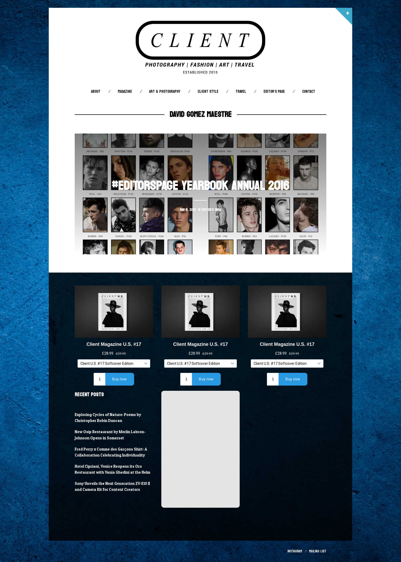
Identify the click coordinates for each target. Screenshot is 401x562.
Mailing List (317, 551)
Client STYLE (208, 91)
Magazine (125, 91)
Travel (241, 91)
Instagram (294, 551)
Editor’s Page (274, 91)
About (95, 91)
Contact (308, 91)
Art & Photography (164, 91)
